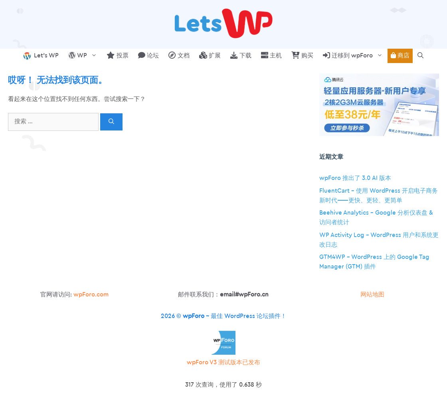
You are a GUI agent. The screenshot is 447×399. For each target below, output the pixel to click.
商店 (400, 55)
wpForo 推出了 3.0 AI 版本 (355, 178)
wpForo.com (91, 295)
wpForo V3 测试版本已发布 (223, 362)
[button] (420, 56)
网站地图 (372, 295)
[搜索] (111, 121)
